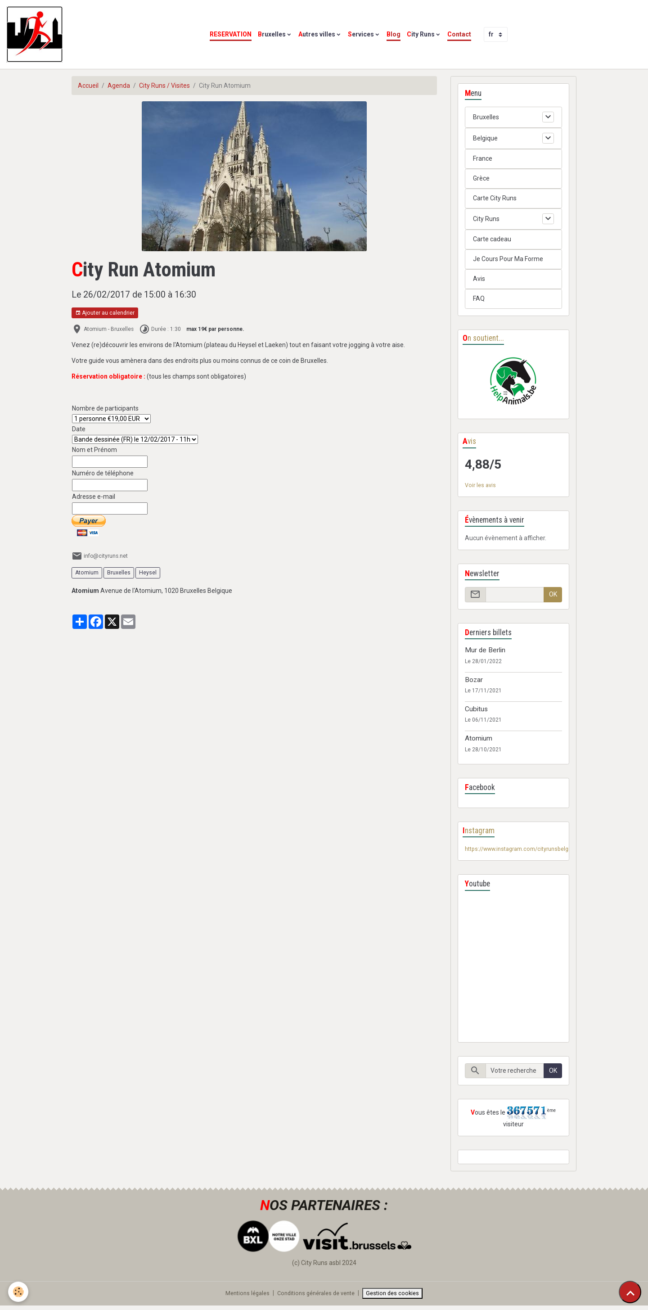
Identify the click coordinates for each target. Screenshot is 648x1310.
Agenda (119, 85)
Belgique (485, 138)
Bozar (474, 682)
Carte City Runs (495, 198)
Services (361, 34)
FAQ (479, 298)
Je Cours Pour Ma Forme (508, 258)
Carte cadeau (492, 239)
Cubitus (476, 711)
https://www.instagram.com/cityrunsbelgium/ (530, 851)
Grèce (481, 178)
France (482, 158)
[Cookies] (19, 1291)
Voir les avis (481, 486)
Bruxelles (272, 34)
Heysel (148, 572)
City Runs (421, 34)
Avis (479, 278)
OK (553, 596)
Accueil (88, 85)
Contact (459, 34)
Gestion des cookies (399, 1297)
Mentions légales (242, 1297)
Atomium (87, 572)
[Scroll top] (630, 1292)
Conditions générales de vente (317, 1297)
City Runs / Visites (164, 85)
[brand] (36, 34)
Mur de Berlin (485, 652)
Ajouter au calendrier (105, 313)
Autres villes (316, 34)
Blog (393, 34)
